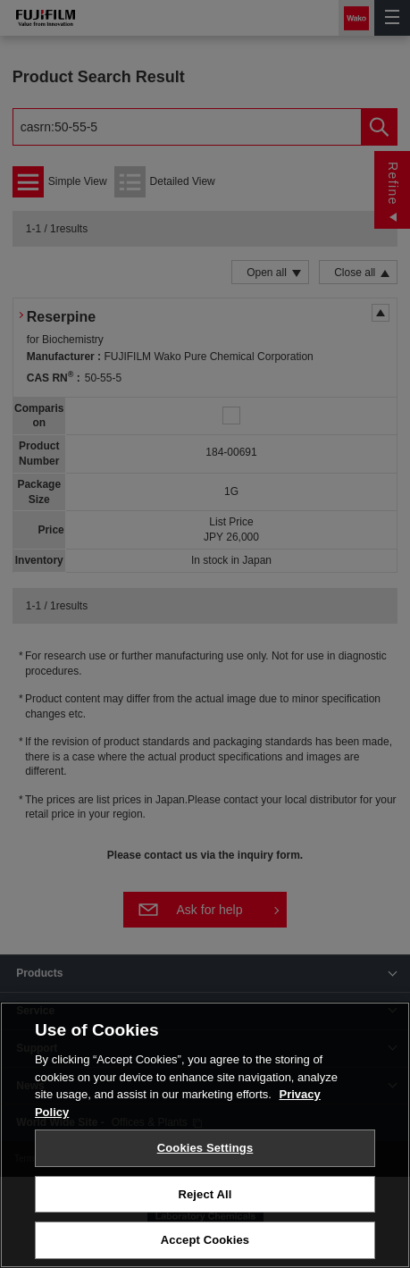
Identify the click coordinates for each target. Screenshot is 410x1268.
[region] (205, 1135)
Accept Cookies (205, 1240)
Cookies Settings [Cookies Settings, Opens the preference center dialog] (205, 1148)
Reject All (204, 1194)
